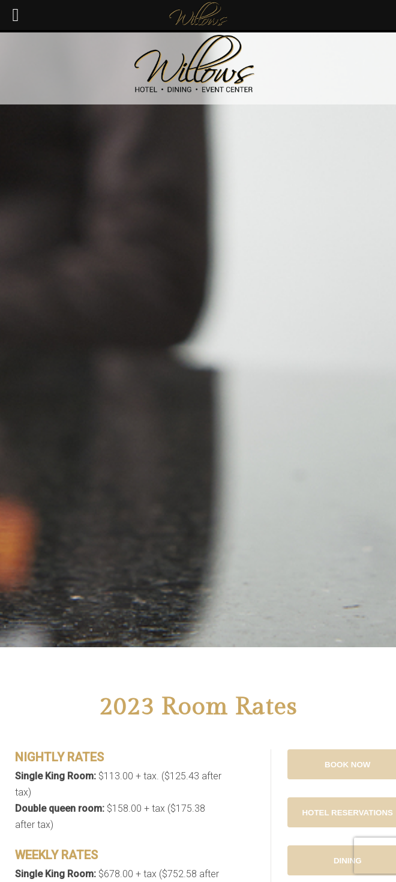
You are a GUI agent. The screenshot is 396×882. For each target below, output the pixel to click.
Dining (348, 860)
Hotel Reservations (347, 812)
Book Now (347, 764)
